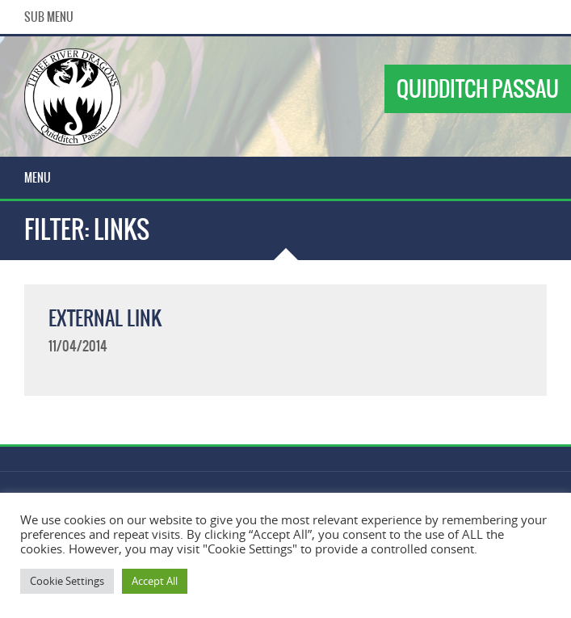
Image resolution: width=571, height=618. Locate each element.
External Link (105, 318)
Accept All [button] (155, 581)
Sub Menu (48, 17)
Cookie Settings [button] (67, 581)
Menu (37, 178)
